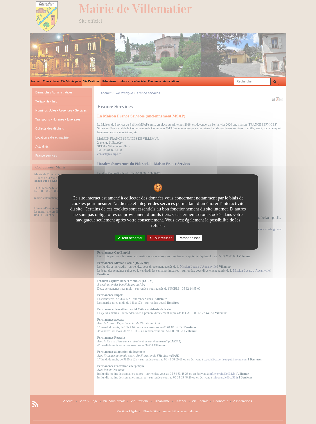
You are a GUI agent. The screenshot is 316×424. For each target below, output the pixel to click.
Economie (154, 81)
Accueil (35, 81)
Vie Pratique (91, 81)
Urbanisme (109, 81)
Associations (171, 81)
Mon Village (51, 81)
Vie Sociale (138, 81)
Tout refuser (160, 238)
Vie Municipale (71, 81)
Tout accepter (130, 238)
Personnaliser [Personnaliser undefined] (189, 238)
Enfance (123, 81)
